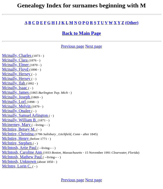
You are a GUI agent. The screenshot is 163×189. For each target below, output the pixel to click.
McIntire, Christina (18, 134)
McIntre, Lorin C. (17, 166)
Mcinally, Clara (15, 60)
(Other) (132, 22)
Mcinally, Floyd (15, 69)
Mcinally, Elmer (16, 64)
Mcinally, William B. (20, 120)
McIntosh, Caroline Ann (22, 152)
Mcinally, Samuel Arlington (25, 115)
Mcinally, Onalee (16, 111)
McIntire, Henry (16, 138)
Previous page (72, 46)
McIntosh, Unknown (19, 161)
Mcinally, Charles (17, 55)
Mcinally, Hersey (16, 74)
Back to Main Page (81, 33)
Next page (93, 46)
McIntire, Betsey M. (19, 129)
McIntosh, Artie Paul (20, 147)
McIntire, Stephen (17, 143)
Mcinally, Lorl (14, 101)
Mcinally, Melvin (17, 106)
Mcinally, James (16, 92)
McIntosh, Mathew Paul (22, 157)
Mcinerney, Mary (17, 124)
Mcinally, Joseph (16, 97)
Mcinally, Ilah (14, 83)
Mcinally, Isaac (15, 88)
